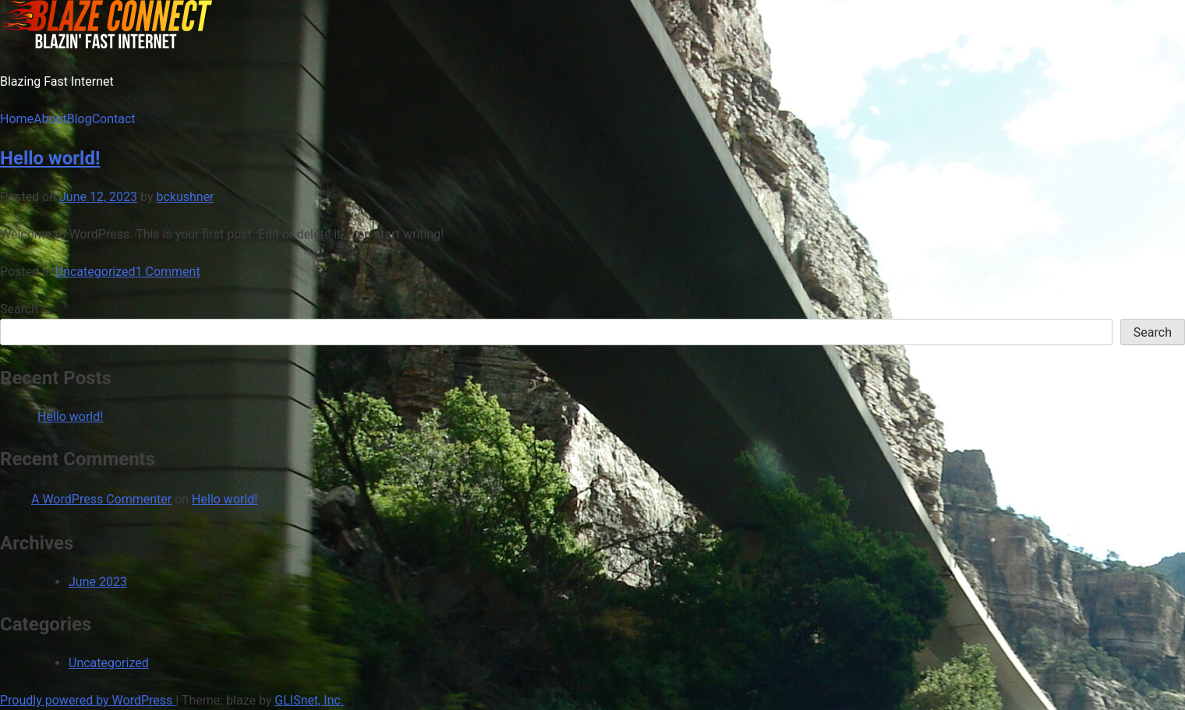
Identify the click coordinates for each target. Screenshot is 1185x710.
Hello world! (50, 158)
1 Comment (168, 271)
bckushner (185, 196)
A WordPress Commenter (101, 499)
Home (17, 118)
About (50, 118)
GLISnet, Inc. (309, 700)
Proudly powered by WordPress (87, 700)
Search (19, 309)
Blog (79, 118)
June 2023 (98, 581)
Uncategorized (95, 271)
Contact (114, 118)
